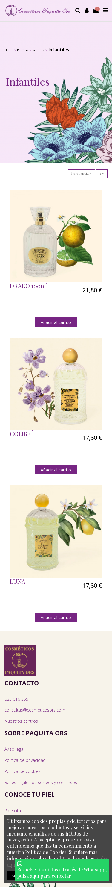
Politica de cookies (22, 771)
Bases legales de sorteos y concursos (40, 782)
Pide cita (12, 810)
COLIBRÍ (21, 434)
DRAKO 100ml (29, 286)
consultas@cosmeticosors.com (34, 710)
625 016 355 (16, 699)
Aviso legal (14, 749)
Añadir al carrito (56, 322)
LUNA (17, 581)
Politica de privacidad (25, 760)
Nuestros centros (21, 721)
